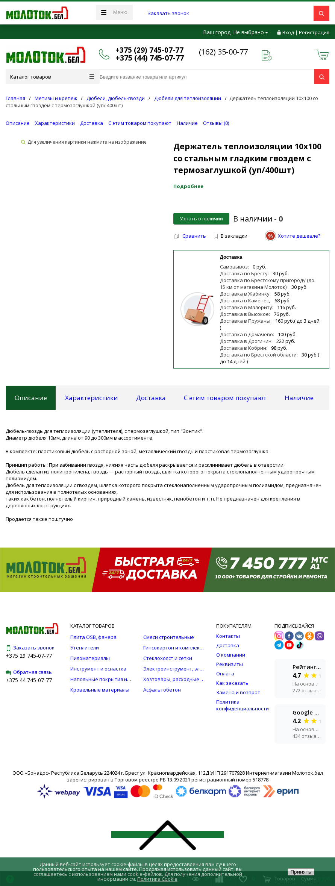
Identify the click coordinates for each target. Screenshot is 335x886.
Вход (288, 32)
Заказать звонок (168, 13)
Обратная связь (29, 672)
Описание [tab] (31, 397)
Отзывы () (216, 123)
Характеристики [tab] (91, 397)
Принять (301, 871)
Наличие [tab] (299, 397)
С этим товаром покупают (139, 123)
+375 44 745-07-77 (29, 680)
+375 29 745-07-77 (29, 655)
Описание (18, 123)
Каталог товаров (52, 76)
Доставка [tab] (151, 397)
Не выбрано (250, 32)
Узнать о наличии (201, 218)
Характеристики (55, 123)
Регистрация (314, 32)
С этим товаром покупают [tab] (225, 397)
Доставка (91, 123)
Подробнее (188, 186)
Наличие (187, 123)
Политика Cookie (157, 878)
